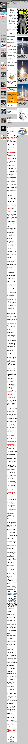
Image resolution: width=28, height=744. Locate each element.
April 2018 (10, 520)
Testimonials (24, 2)
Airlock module (3, 106)
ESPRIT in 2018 (3, 48)
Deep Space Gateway (12, 30)
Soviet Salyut (10, 152)
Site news (8, 2)
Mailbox (3, 24)
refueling (8, 46)
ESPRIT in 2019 (3, 58)
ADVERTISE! (12, 3)
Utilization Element (3, 68)
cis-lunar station (11, 282)
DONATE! (15, 3)
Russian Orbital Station (3, 115)
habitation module (13, 285)
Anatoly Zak (4, 39)
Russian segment (10, 155)
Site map (3, 18)
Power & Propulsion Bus (3, 88)
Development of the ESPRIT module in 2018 (11, 730)
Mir (15, 152)
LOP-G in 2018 (3, 78)
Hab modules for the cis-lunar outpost (3, 98)
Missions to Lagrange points (3, 132)
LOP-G (14, 582)
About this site (3, 21)
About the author (19, 2)
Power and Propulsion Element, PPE (11, 70)
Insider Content (3, 50)
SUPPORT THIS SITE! (3, 27)
